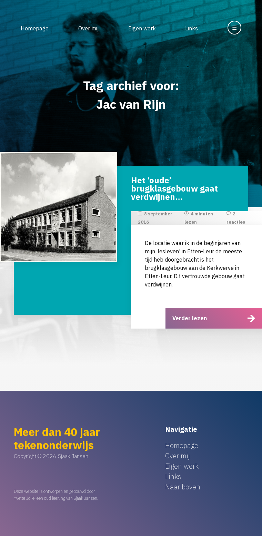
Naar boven (182, 486)
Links (191, 28)
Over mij (88, 28)
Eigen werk (142, 28)
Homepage (35, 28)
